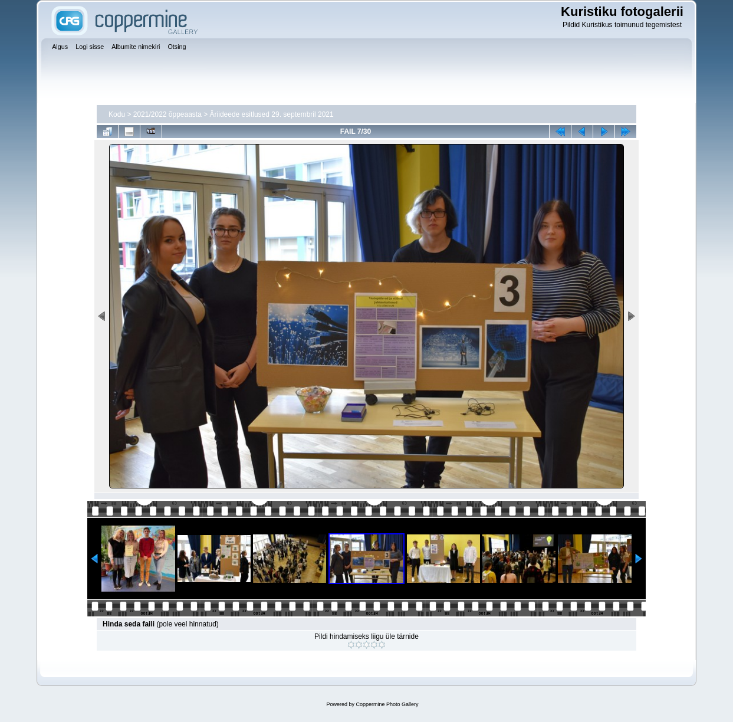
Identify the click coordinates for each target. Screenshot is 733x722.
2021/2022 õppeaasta (167, 114)
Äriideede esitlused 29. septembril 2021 (272, 114)
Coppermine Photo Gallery (387, 704)
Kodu (117, 114)
